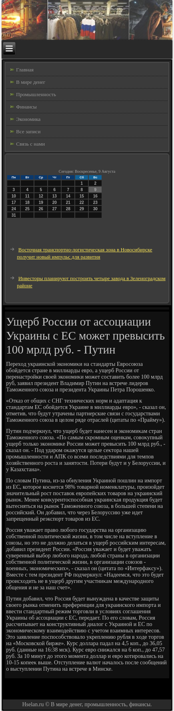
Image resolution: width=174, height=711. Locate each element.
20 (54, 202)
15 (82, 196)
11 (27, 196)
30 (95, 209)
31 (14, 215)
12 (41, 196)
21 (68, 202)
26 (41, 209)
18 (27, 202)
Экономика (28, 119)
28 (68, 209)
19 (41, 202)
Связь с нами (30, 144)
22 (82, 202)
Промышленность (36, 94)
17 (14, 202)
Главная (25, 70)
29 (82, 209)
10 (14, 196)
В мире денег (30, 82)
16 (95, 196)
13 (54, 196)
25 (27, 209)
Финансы (26, 107)
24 (14, 209)
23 (95, 202)
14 (68, 196)
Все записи (28, 131)
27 (54, 209)
